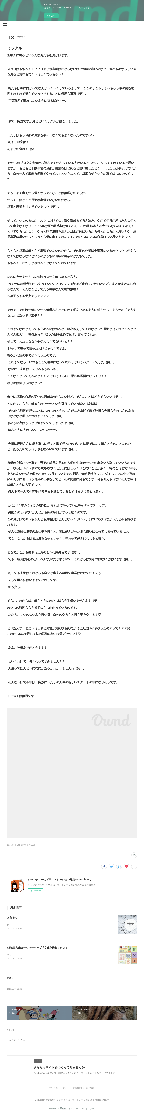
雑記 (9, 978)
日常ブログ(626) (28, 845)
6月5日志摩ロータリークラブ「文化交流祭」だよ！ (37, 947)
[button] (5, 25)
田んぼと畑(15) (13, 845)
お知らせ (12, 917)
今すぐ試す (51, 16)
